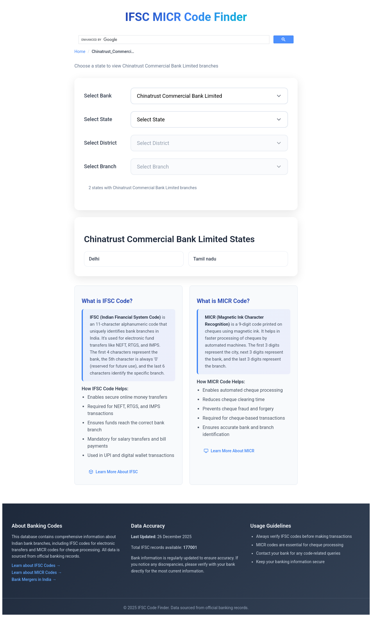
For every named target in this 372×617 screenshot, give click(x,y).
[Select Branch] (209, 166)
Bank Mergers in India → (34, 579)
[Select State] (209, 119)
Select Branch (100, 166)
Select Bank (98, 96)
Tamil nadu (204, 259)
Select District (100, 143)
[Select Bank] (209, 96)
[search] (173, 39)
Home (79, 51)
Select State (98, 119)
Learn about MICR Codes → (37, 572)
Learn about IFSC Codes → (36, 565)
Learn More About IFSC (113, 471)
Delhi (94, 259)
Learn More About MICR (229, 450)
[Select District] (209, 143)
